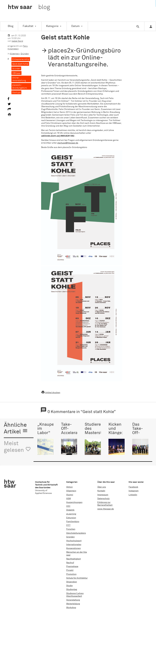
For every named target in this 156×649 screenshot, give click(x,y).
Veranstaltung (73, 600)
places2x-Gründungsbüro (19, 86)
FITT (68, 525)
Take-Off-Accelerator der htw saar (72, 432)
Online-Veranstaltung (19, 79)
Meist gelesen (17, 447)
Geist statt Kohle (20, 64)
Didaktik (70, 510)
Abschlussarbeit (74, 596)
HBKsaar (16, 73)
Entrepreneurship (20, 59)
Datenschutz (103, 499)
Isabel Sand (17, 41)
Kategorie (52, 26)
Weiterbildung (73, 604)
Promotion (71, 574)
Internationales (73, 544)
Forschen (70, 529)
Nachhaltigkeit (73, 559)
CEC (68, 506)
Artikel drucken (50, 393)
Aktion (69, 487)
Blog (10, 26)
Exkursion (71, 518)
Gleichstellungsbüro (76, 533)
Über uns (101, 487)
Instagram (133, 491)
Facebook (133, 487)
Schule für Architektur (77, 578)
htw (29, 7)
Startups (16, 92)
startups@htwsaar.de (67, 143)
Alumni (69, 495)
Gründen (25, 54)
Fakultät (28, 26)
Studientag (71, 589)
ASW (68, 499)
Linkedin (133, 495)
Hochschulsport (74, 541)
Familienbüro (72, 522)
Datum (75, 26)
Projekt (69, 570)
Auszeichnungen (74, 502)
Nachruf (70, 563)
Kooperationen (73, 548)
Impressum (102, 495)
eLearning (71, 514)
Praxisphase (72, 566)
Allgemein (15, 54)
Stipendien (71, 582)
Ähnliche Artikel (16, 428)
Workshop (71, 608)
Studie (69, 586)
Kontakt (101, 491)
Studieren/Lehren (75, 593)
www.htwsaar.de (105, 509)
